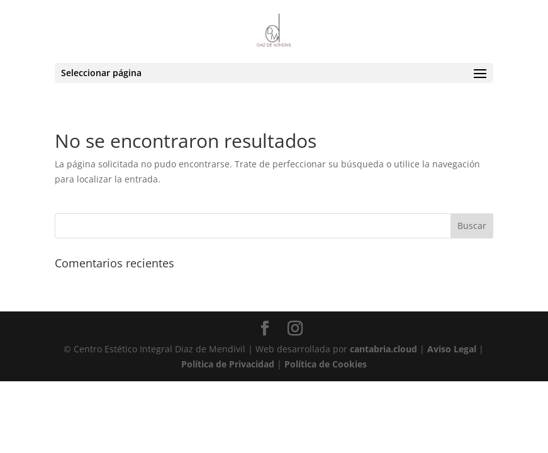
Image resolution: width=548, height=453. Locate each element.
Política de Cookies (325, 364)
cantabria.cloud (383, 349)
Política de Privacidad (227, 364)
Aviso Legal (451, 349)
